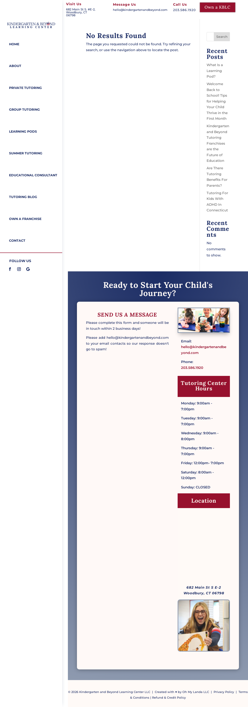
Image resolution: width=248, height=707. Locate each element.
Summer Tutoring (25, 152)
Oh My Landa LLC (195, 692)
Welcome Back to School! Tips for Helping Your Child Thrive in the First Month (217, 101)
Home (14, 44)
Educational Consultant (33, 174)
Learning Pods (23, 131)
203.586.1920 (192, 367)
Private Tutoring (25, 87)
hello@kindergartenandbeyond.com (140, 10)
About (15, 66)
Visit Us (73, 4)
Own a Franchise (25, 217)
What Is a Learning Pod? (215, 71)
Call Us (180, 4)
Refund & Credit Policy (169, 697)
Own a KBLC (218, 7)
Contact (17, 239)
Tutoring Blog (23, 196)
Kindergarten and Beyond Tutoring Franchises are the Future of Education (218, 143)
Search (222, 37)
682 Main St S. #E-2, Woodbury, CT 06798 (80, 12)
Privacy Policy (224, 692)
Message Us (124, 4)
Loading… (127, 507)
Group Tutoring (24, 109)
